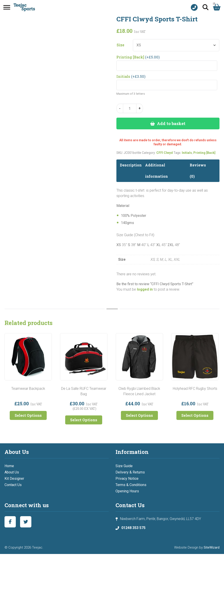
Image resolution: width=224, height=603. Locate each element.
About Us (12, 472)
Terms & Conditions (130, 485)
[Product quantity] (129, 108)
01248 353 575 (133, 528)
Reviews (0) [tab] (198, 171)
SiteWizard (211, 547)
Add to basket (171, 123)
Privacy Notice (127, 478)
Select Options (28, 415)
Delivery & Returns (130, 472)
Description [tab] (131, 165)
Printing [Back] (204, 153)
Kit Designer (14, 478)
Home (9, 466)
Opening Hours (127, 491)
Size (120, 45)
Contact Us (13, 485)
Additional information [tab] (156, 171)
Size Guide (124, 466)
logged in (145, 289)
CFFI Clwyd (164, 153)
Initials (187, 153)
